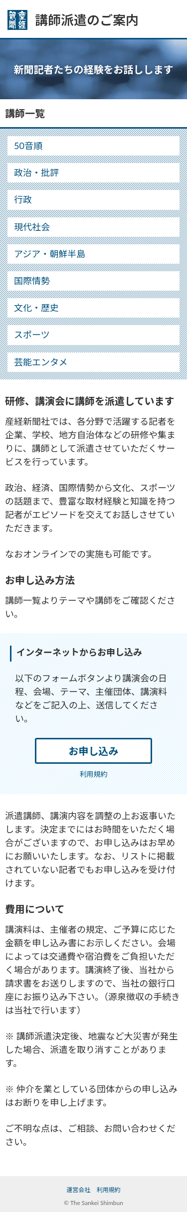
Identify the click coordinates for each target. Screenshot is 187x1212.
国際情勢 (32, 280)
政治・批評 (36, 172)
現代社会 (32, 226)
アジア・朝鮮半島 (49, 253)
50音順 (28, 145)
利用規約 (94, 774)
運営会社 (78, 1190)
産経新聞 (17, 20)
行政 (23, 199)
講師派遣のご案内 (87, 20)
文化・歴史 (36, 307)
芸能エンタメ (40, 361)
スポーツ (32, 334)
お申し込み (94, 751)
